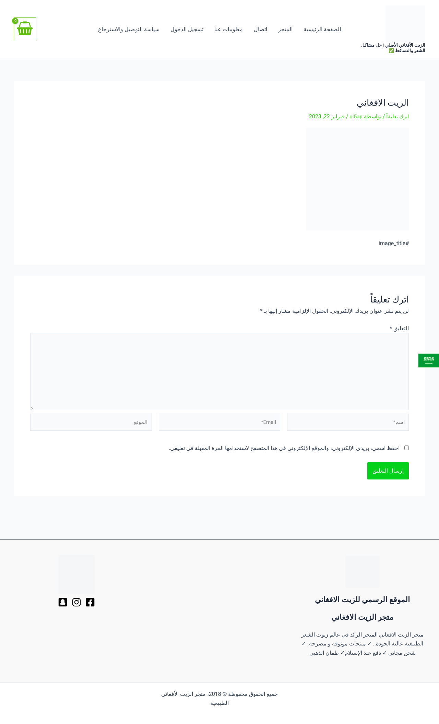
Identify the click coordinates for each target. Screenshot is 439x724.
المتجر (285, 29)
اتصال (260, 29)
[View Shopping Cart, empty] (25, 29)
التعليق (399, 328)
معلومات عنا (228, 29)
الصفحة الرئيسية (322, 29)
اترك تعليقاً (397, 116)
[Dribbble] (76, 602)
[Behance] (63, 602)
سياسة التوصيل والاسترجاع (128, 29)
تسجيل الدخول (186, 29)
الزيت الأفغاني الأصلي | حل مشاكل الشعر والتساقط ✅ (393, 48)
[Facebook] (90, 602)
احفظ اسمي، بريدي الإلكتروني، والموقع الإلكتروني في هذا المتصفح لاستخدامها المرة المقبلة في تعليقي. (284, 453)
